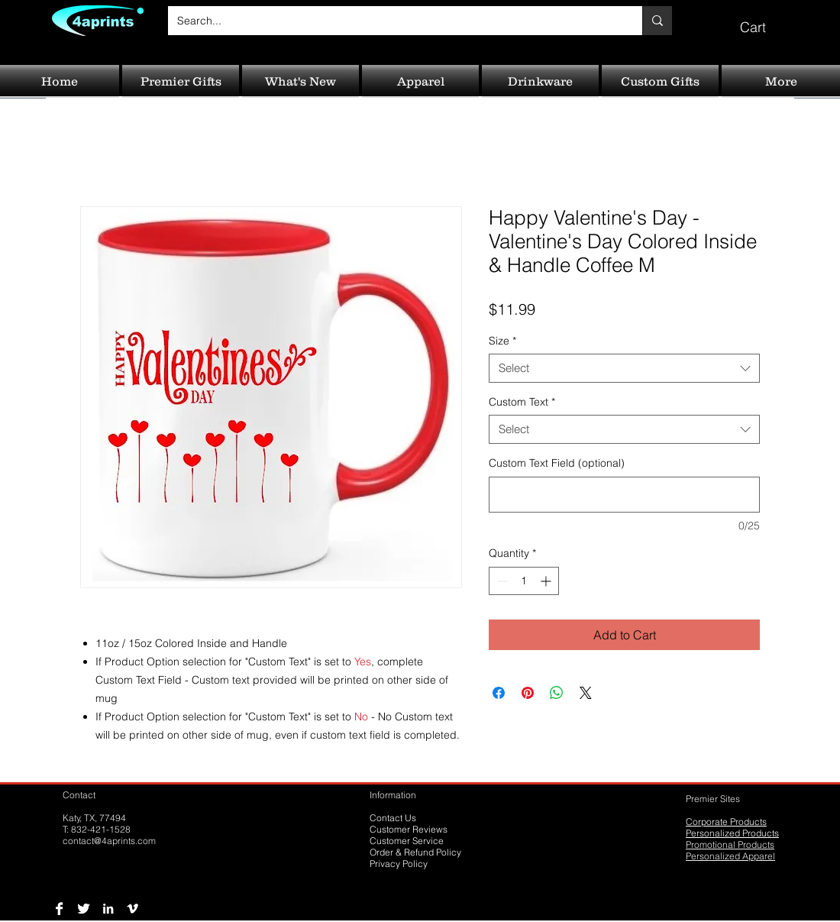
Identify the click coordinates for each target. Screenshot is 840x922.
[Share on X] (586, 693)
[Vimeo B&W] (132, 908)
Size (502, 341)
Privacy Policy (399, 863)
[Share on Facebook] (498, 693)
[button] (763, 20)
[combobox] (624, 368)
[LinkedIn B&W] (108, 908)
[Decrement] (500, 581)
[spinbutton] (524, 581)
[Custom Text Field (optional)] (624, 495)
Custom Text (522, 402)
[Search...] (393, 20)
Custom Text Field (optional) (557, 463)
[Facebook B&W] (59, 908)
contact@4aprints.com (109, 840)
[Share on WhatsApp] (557, 693)
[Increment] (547, 581)
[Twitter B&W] (83, 908)
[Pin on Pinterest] (528, 693)
